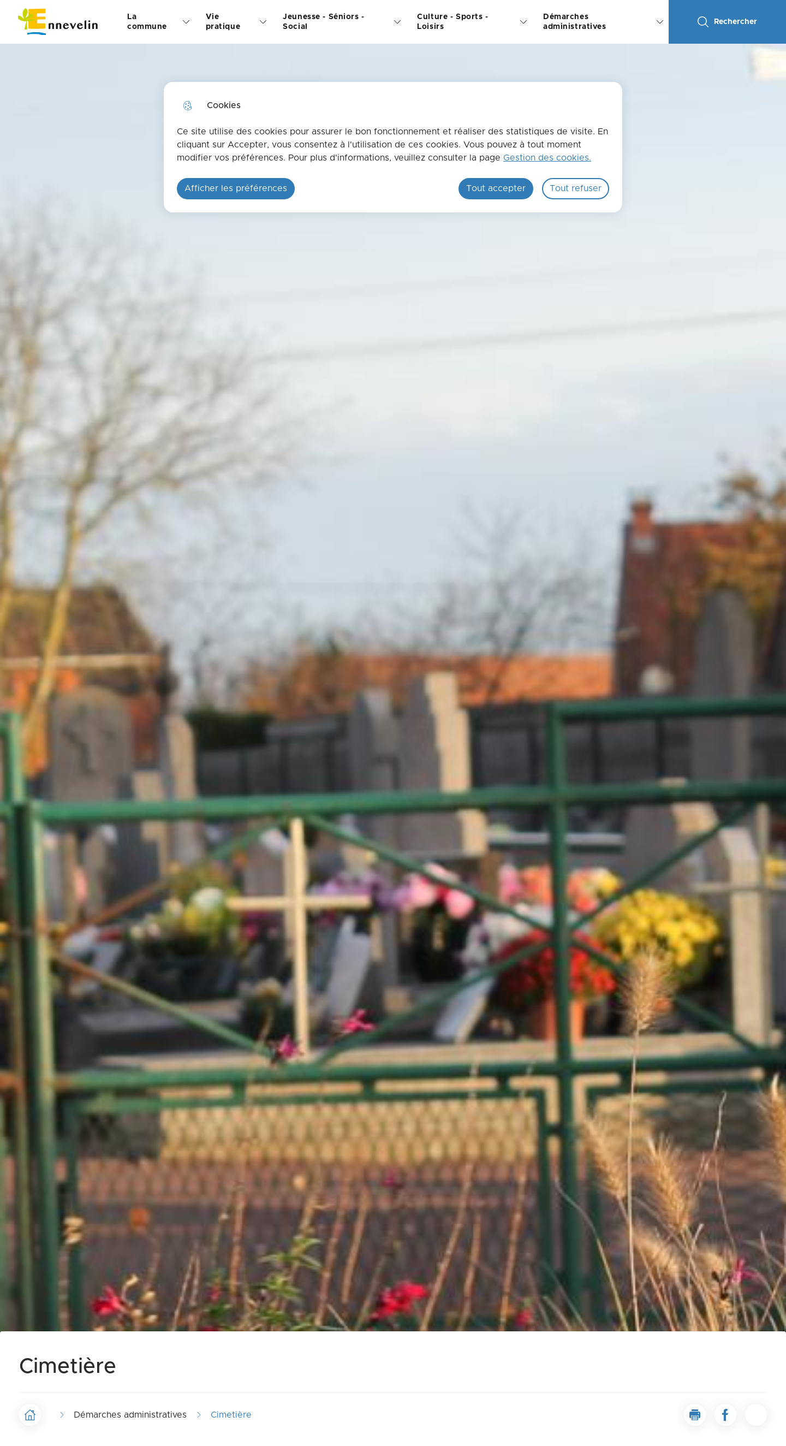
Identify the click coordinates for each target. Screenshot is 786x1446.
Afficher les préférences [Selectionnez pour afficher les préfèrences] (235, 188)
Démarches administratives (574, 22)
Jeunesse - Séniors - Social (323, 22)
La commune (147, 22)
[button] (695, 1415)
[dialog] (393, 147)
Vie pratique (223, 22)
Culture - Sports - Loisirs (452, 22)
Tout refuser (576, 188)
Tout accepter (496, 188)
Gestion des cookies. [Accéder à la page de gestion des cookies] (547, 157)
